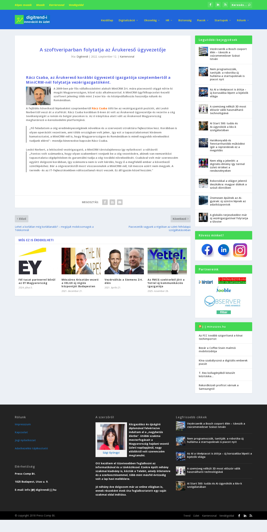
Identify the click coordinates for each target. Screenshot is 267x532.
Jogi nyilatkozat (25, 439)
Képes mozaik (23, 5)
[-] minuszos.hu (214, 325)
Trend (186, 514)
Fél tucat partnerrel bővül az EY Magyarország (37, 280)
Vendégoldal (76, 5)
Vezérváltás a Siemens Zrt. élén (124, 280)
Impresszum (23, 423)
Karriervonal (56, 5)
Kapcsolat (21, 431)
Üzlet (196, 514)
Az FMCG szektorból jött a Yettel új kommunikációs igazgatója (166, 282)
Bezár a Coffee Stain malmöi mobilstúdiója (217, 348)
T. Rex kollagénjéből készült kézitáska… (217, 373)
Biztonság (185, 18)
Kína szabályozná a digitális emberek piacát (223, 361)
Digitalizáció (127, 18)
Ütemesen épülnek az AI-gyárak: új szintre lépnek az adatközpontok (228, 200)
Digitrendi (82, 56)
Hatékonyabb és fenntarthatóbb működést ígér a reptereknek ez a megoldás (227, 144)
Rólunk (241, 18)
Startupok (221, 18)
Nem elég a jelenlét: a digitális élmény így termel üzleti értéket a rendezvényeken (227, 165)
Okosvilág (150, 18)
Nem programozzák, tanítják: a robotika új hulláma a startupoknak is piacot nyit (227, 73)
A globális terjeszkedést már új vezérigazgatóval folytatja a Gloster (229, 217)
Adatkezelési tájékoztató (31, 447)
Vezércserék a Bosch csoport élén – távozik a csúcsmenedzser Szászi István (228, 53)
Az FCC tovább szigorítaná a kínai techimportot (221, 336)
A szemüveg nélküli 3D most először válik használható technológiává (228, 109)
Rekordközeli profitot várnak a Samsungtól (219, 386)
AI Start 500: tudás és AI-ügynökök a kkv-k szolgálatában (224, 126)
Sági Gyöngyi (111, 451)
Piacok (201, 18)
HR (167, 18)
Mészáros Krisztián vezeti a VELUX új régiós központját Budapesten (80, 282)
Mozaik (40, 5)
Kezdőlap (107, 18)
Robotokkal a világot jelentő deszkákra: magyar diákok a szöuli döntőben (228, 183)
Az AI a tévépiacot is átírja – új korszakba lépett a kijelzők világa (229, 92)
